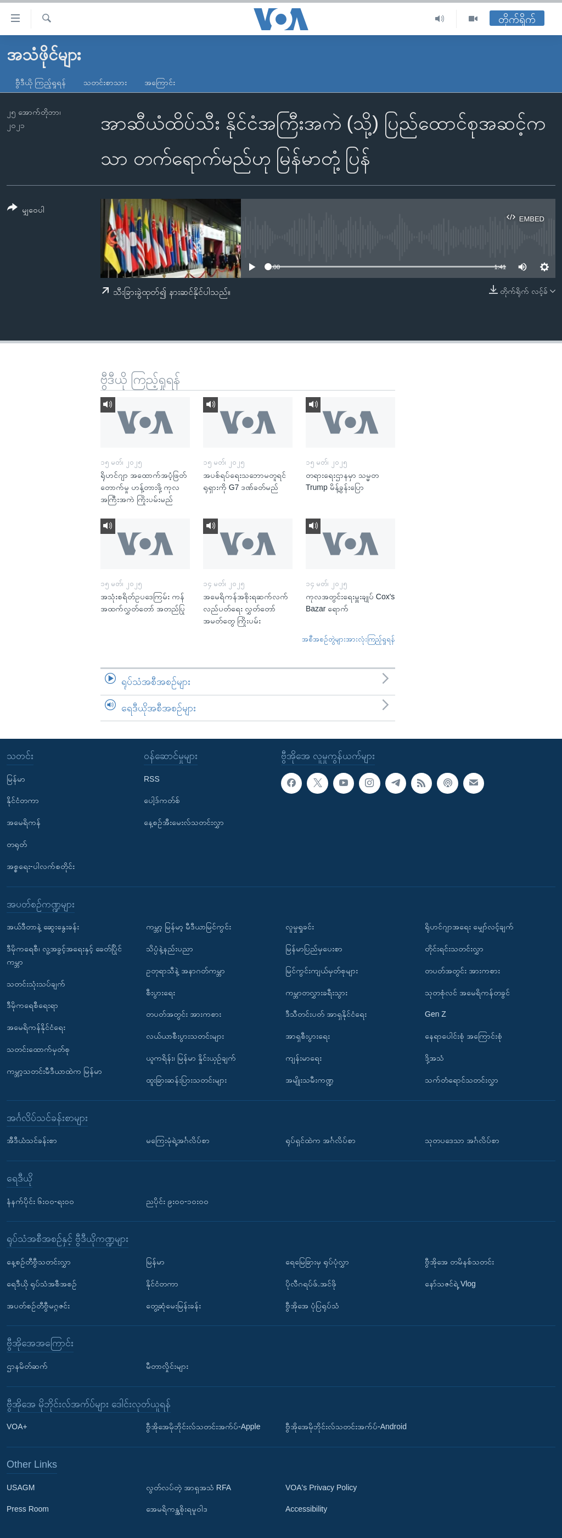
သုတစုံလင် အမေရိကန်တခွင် (467, 992)
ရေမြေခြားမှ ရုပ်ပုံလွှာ (317, 1261)
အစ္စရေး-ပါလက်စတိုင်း (41, 866)
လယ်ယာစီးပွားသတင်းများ (185, 1036)
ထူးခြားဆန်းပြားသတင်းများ (186, 1080)
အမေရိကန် (24, 822)
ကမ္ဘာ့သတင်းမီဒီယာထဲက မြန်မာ (54, 1071)
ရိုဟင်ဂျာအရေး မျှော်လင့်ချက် (469, 926)
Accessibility (306, 1509)
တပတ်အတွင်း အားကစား (183, 1014)
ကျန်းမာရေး (303, 1058)
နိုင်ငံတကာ (23, 800)
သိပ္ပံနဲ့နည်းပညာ (169, 948)
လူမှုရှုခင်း (299, 926)
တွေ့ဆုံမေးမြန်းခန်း (173, 1305)
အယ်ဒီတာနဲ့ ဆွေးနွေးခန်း (43, 926)
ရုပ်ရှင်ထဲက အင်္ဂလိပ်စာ (320, 1140)
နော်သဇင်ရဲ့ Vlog (450, 1283)
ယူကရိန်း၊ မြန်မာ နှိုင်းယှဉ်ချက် (191, 1058)
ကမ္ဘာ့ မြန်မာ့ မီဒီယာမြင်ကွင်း (188, 926)
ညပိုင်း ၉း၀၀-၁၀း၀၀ (177, 1201)
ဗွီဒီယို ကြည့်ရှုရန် (40, 82)
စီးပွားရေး (160, 992)
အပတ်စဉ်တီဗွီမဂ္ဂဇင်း (38, 1305)
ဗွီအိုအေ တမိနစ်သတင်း (459, 1261)
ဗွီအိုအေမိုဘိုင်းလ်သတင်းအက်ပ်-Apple (203, 1426)
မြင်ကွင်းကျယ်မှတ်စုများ (321, 970)
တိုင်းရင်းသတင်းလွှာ (454, 948)
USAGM (21, 1487)
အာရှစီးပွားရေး (307, 1036)
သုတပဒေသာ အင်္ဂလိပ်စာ (462, 1140)
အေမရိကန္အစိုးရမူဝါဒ (176, 1509)
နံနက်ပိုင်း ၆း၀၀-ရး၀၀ (40, 1201)
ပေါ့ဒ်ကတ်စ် (162, 800)
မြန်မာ (16, 778)
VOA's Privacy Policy (321, 1487)
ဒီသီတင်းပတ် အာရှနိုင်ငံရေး (326, 1014)
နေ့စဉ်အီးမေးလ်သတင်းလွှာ (184, 822)
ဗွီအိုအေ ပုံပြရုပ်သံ (312, 1305)
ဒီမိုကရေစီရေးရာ (32, 1005)
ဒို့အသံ (434, 1058)
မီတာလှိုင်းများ (167, 1366)
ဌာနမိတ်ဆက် (27, 1366)
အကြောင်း (159, 82)
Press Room (28, 1509)
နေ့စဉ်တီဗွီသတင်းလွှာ (39, 1261)
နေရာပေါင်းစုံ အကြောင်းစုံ (463, 1036)
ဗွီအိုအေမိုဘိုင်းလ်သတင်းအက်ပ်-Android (346, 1426)
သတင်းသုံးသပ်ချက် (36, 983)
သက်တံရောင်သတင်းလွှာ (461, 1080)
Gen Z (435, 1014)
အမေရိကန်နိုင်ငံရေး (36, 1027)
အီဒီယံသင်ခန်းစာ (32, 1140)
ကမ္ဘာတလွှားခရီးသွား (316, 992)
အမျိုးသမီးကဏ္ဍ (309, 1080)
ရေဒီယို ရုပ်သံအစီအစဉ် (42, 1283)
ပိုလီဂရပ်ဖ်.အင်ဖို (310, 1283)
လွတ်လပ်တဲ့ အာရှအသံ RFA (188, 1487)
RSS (152, 778)
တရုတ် (17, 844)
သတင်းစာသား (105, 82)
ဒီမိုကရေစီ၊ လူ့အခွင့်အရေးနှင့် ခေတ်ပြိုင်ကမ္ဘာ (64, 955)
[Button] (25, 210)
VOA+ (17, 1426)
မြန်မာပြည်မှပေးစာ (313, 948)
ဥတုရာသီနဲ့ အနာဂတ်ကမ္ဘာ (185, 970)
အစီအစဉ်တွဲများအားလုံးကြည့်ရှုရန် (348, 639)
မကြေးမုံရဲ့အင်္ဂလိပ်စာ (178, 1140)
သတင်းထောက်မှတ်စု (38, 1049)
